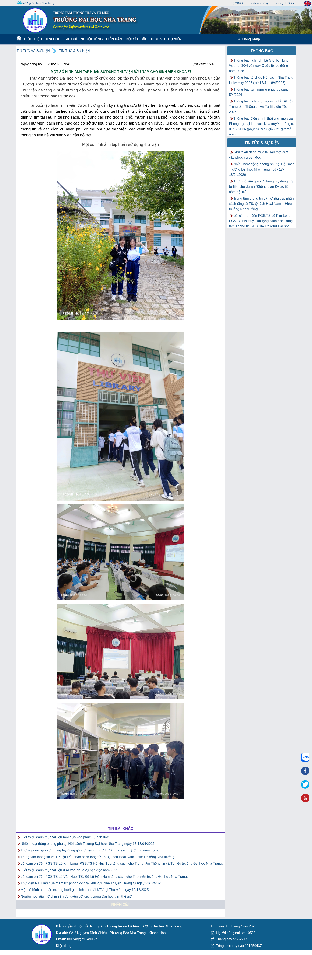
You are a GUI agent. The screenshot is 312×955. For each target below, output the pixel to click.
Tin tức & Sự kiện (74, 51)
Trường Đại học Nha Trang (36, 3)
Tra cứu (52, 39)
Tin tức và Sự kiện (33, 51)
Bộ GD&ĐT (238, 3)
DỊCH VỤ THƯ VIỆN (165, 39)
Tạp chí (70, 39)
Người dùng (91, 39)
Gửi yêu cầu (136, 39)
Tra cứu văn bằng (257, 3)
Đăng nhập (249, 39)
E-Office (290, 3)
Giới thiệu (33, 39)
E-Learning (276, 3)
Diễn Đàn (114, 39)
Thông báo (262, 51)
